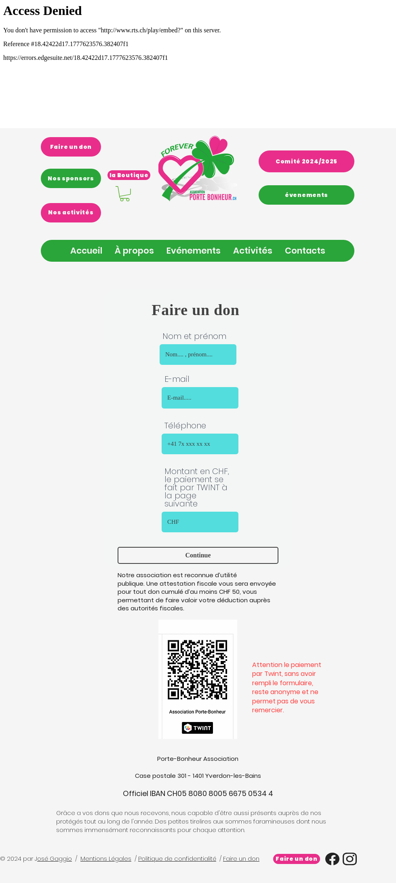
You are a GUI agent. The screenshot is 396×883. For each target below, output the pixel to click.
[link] (125, 193)
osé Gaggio (54, 858)
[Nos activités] (71, 212)
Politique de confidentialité (177, 858)
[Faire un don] (71, 147)
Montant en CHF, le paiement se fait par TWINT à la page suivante (196, 487)
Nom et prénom (194, 336)
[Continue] (198, 555)
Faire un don (241, 858)
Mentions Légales (105, 858)
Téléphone (185, 425)
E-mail (177, 379)
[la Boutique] (128, 175)
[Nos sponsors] (71, 178)
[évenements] (306, 195)
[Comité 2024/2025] (306, 161)
